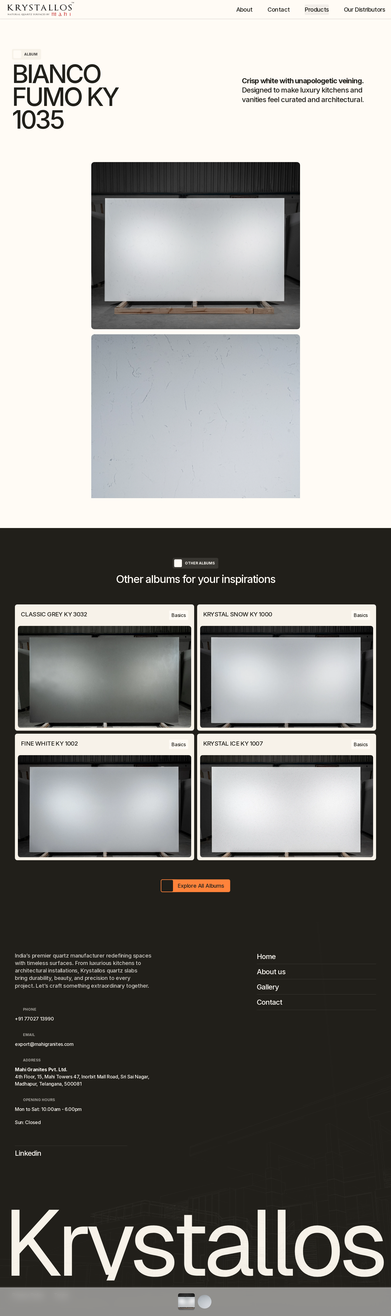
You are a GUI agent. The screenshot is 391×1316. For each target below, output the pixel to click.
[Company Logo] (42, 10)
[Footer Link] (316, 958)
